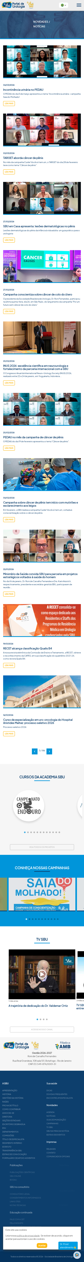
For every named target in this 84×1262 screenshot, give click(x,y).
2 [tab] (40, 1019)
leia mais (9, 103)
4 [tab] (46, 1019)
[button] (63, 5)
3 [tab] (43, 1019)
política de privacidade (28, 1235)
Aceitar (42, 1245)
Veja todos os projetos (42, 847)
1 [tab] (37, 1019)
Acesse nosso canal (42, 1029)
